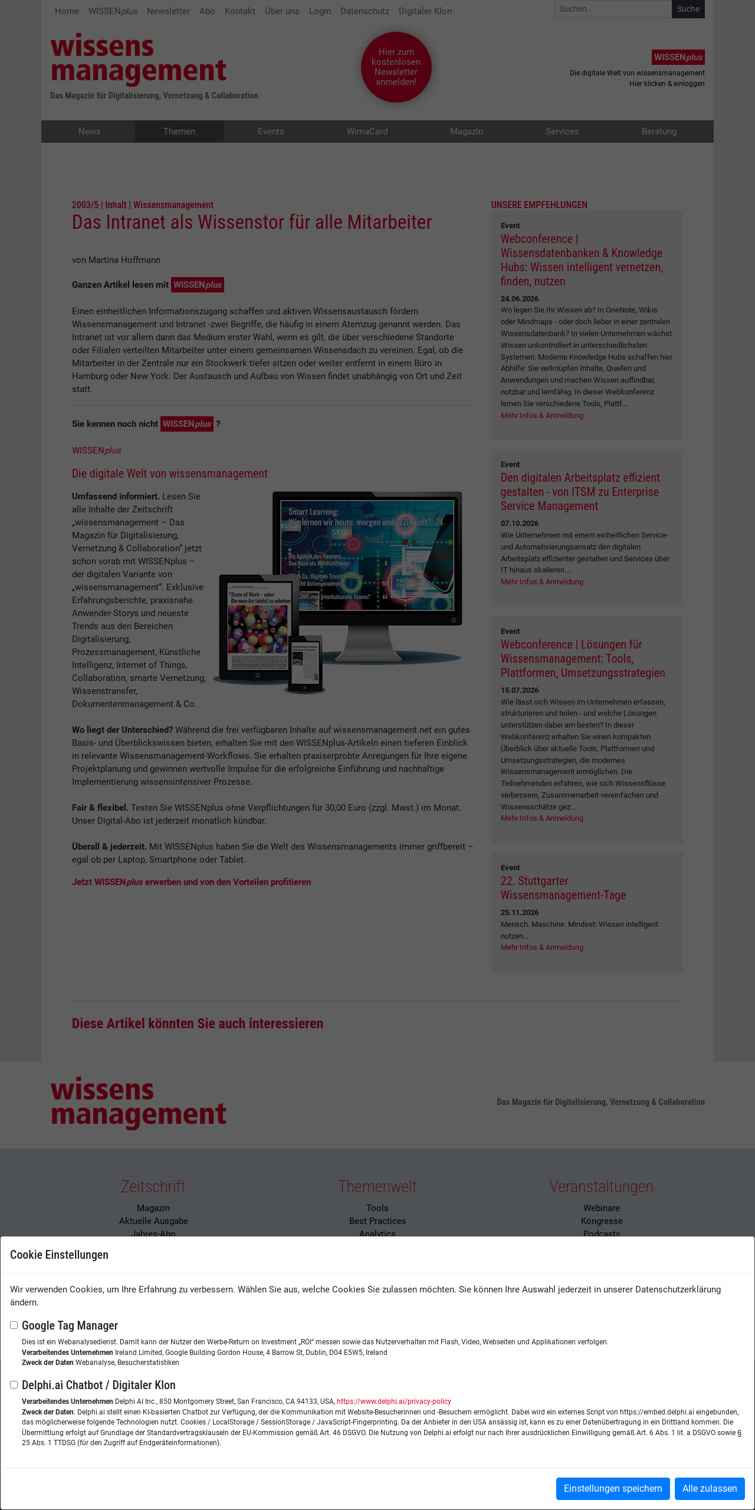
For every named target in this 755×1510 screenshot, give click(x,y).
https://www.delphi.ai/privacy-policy (394, 1401)
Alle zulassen (709, 1488)
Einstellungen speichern (613, 1488)
